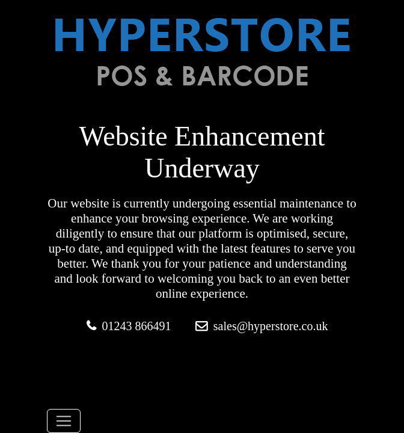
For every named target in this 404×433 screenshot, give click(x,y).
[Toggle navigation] (64, 421)
